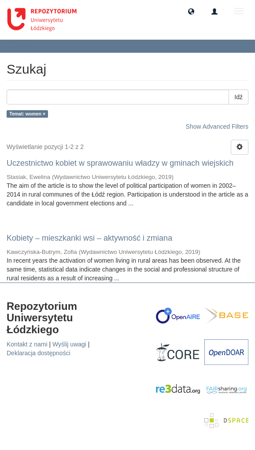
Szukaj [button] (24, 46)
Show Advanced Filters (217, 126)
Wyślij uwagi (69, 344)
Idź (238, 96)
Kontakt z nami (27, 344)
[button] (191, 11)
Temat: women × (27, 113)
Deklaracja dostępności (38, 353)
